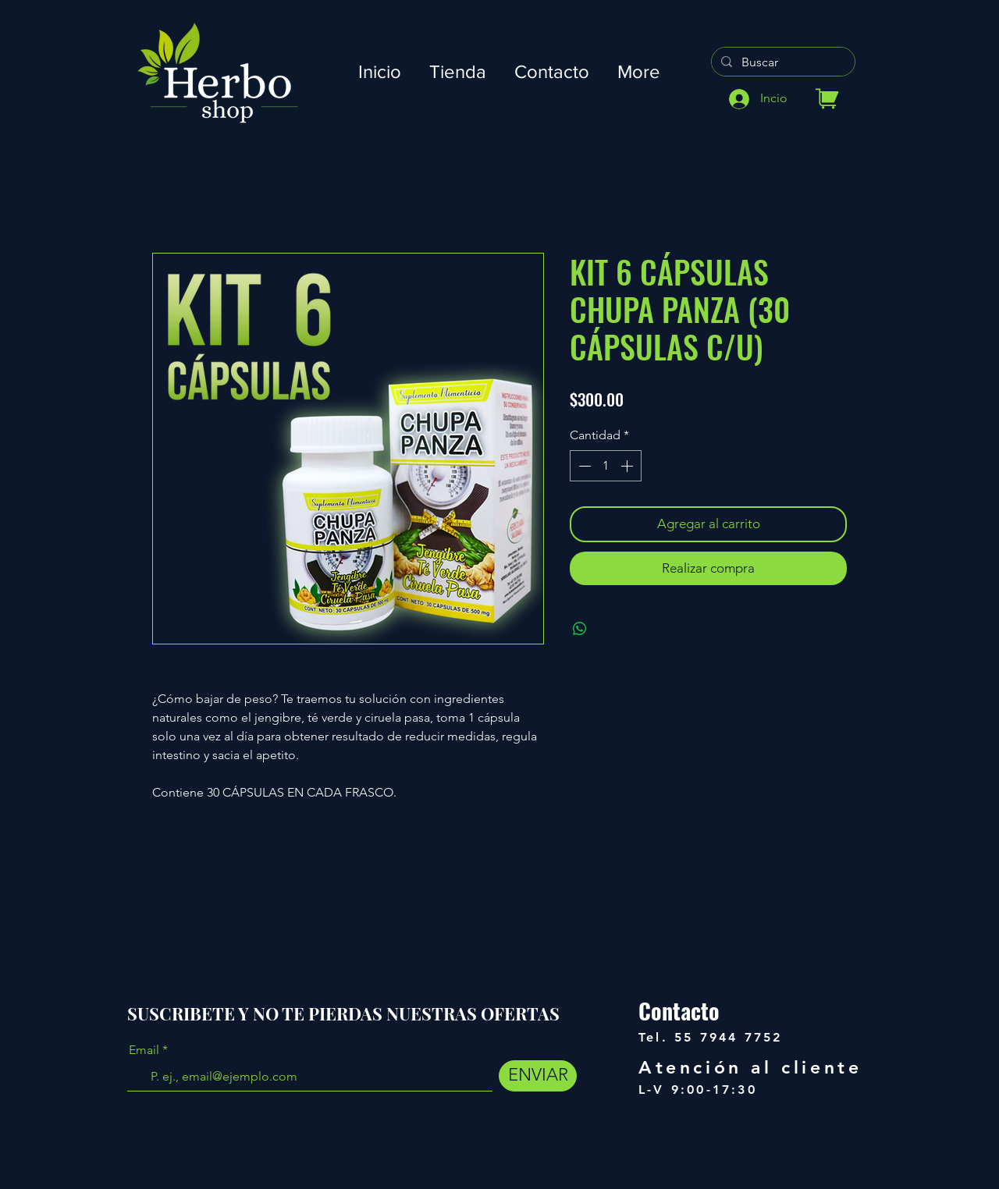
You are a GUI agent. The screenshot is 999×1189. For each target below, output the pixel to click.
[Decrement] (583, 466)
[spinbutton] (605, 466)
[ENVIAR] (538, 1075)
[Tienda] (826, 98)
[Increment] (628, 466)
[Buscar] (781, 62)
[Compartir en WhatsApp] (580, 628)
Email (144, 1050)
